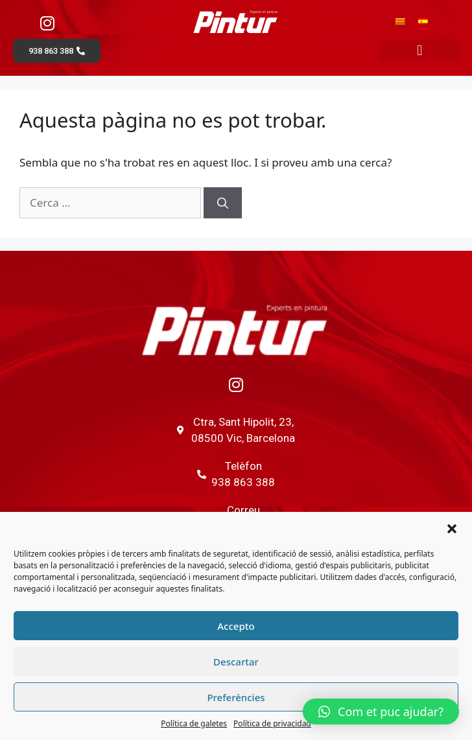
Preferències (236, 697)
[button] (451, 528)
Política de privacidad (272, 723)
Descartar (236, 661)
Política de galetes (194, 723)
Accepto (235, 625)
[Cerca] (223, 202)
